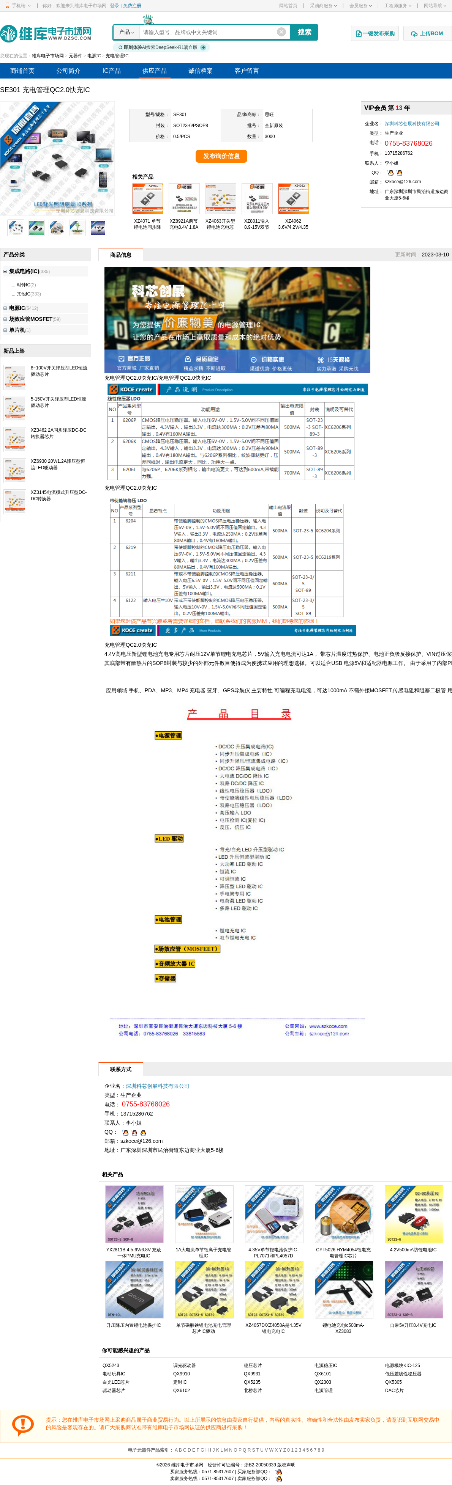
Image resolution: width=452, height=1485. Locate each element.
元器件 (75, 55)
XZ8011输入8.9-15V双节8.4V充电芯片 (257, 227)
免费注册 (132, 5)
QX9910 (181, 1374)
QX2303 (323, 1382)
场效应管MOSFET (27, 319)
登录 (114, 5)
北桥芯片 (253, 1390)
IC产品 (112, 71)
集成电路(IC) (21, 271)
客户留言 (247, 71)
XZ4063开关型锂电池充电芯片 (220, 227)
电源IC (94, 55)
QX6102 (181, 1390)
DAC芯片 (394, 1390)
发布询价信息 (221, 156)
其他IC (23, 294)
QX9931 (252, 1374)
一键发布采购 (375, 34)
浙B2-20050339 (260, 1465)
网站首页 (288, 5)
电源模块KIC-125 (402, 1365)
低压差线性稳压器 (403, 1374)
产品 (124, 32)
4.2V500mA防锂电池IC (413, 1249)
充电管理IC (117, 55)
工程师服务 (397, 5)
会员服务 (360, 5)
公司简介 (68, 71)
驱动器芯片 (114, 1390)
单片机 (14, 330)
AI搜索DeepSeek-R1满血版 (163, 47)
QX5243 (111, 1365)
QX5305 (393, 1382)
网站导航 (435, 5)
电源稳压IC (326, 1365)
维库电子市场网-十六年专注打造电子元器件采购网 (45, 33)
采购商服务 (323, 5)
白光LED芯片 (116, 1382)
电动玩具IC (114, 1374)
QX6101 (323, 1374)
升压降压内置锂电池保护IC (133, 1325)
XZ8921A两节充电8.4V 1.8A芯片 (184, 227)
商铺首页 (22, 71)
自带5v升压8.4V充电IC (413, 1325)
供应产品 (154, 71)
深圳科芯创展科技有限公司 (412, 123)
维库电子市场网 (48, 55)
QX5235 (252, 1382)
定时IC (180, 1382)
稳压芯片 (253, 1365)
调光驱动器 (184, 1365)
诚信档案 (200, 71)
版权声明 (286, 1465)
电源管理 (324, 1390)
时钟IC (23, 285)
